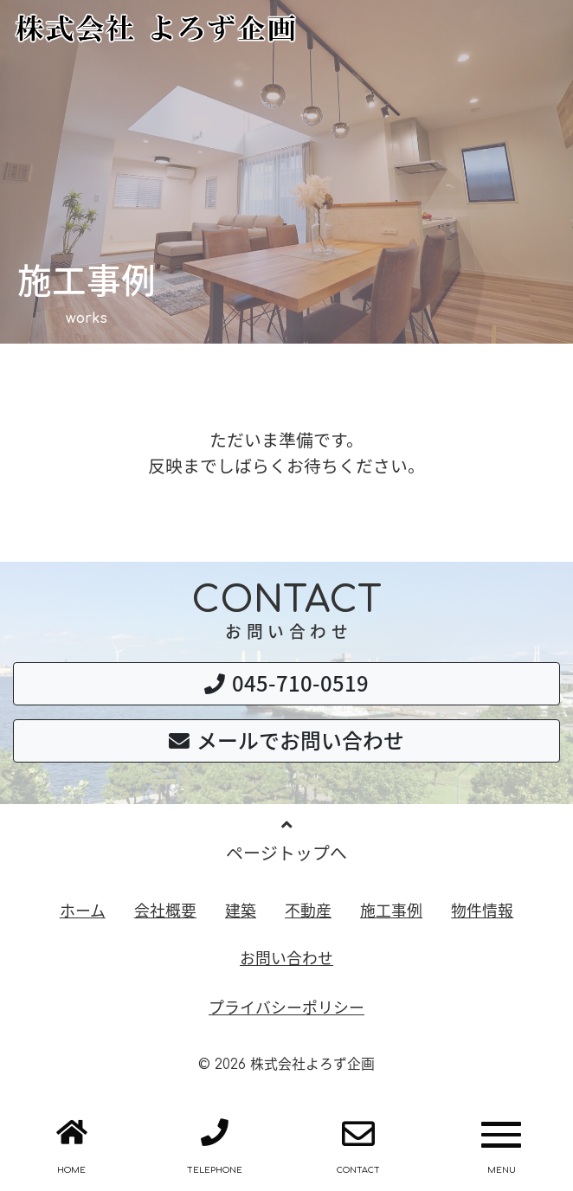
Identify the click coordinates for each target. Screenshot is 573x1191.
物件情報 (482, 910)
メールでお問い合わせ (286, 740)
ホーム (83, 910)
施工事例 (391, 910)
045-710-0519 (286, 683)
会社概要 (165, 910)
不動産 (308, 910)
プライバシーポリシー (286, 1007)
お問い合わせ (286, 957)
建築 (240, 910)
